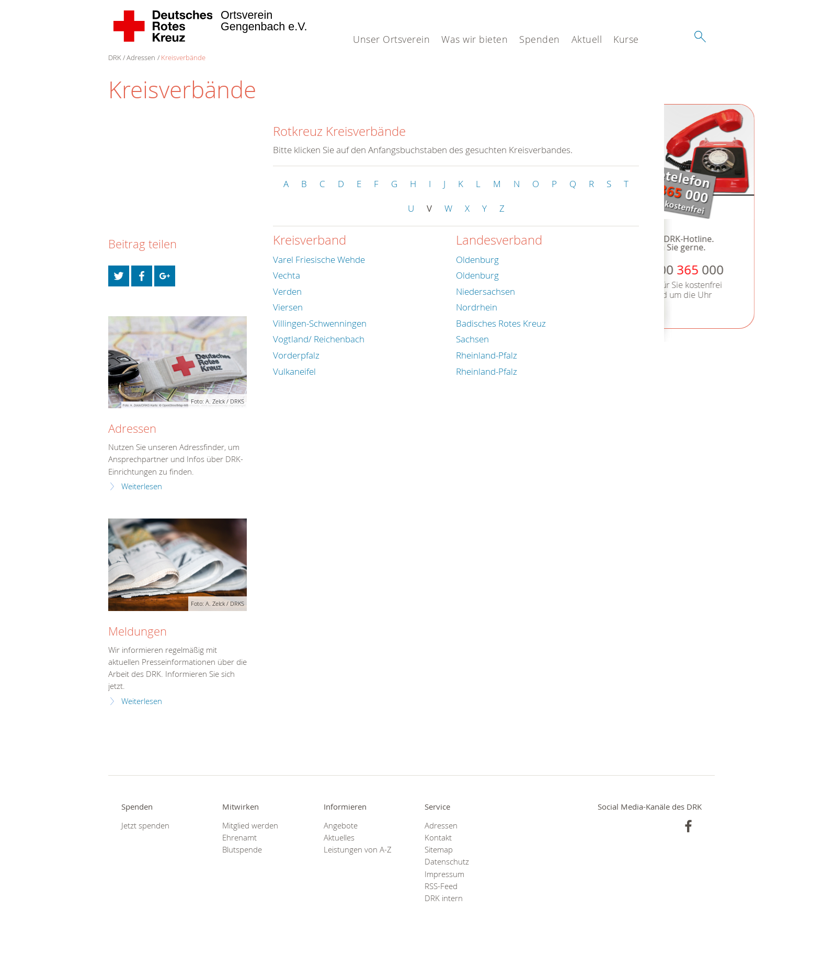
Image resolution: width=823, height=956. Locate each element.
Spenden (539, 39)
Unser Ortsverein (391, 39)
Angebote (341, 826)
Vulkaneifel (294, 371)
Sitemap (439, 850)
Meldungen (137, 631)
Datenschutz (447, 862)
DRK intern (444, 898)
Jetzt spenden (145, 826)
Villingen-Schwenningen (320, 323)
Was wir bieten (474, 39)
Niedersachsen (485, 291)
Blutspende (242, 850)
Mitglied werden (250, 826)
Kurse (626, 39)
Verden (287, 291)
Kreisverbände (183, 57)
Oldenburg (477, 260)
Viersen (288, 307)
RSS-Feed (441, 886)
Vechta (286, 275)
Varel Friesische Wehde (319, 260)
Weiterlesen (141, 486)
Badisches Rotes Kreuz (501, 323)
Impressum (444, 874)
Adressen (141, 57)
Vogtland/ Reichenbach (318, 339)
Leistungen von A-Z (358, 850)
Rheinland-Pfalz (486, 355)
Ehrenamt (239, 838)
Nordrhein (476, 307)
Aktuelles (339, 838)
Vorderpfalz (296, 355)
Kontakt (438, 838)
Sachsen (472, 339)
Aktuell (586, 39)
